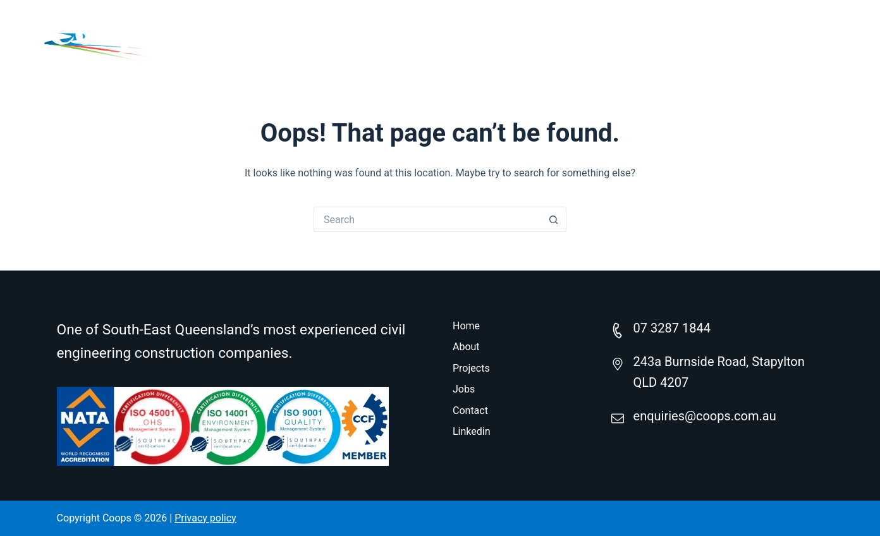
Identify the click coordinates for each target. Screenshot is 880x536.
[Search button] (553, 219)
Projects (604, 37)
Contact (766, 37)
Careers (686, 37)
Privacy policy (205, 518)
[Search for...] (427, 219)
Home (454, 37)
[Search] (831, 38)
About (526, 37)
